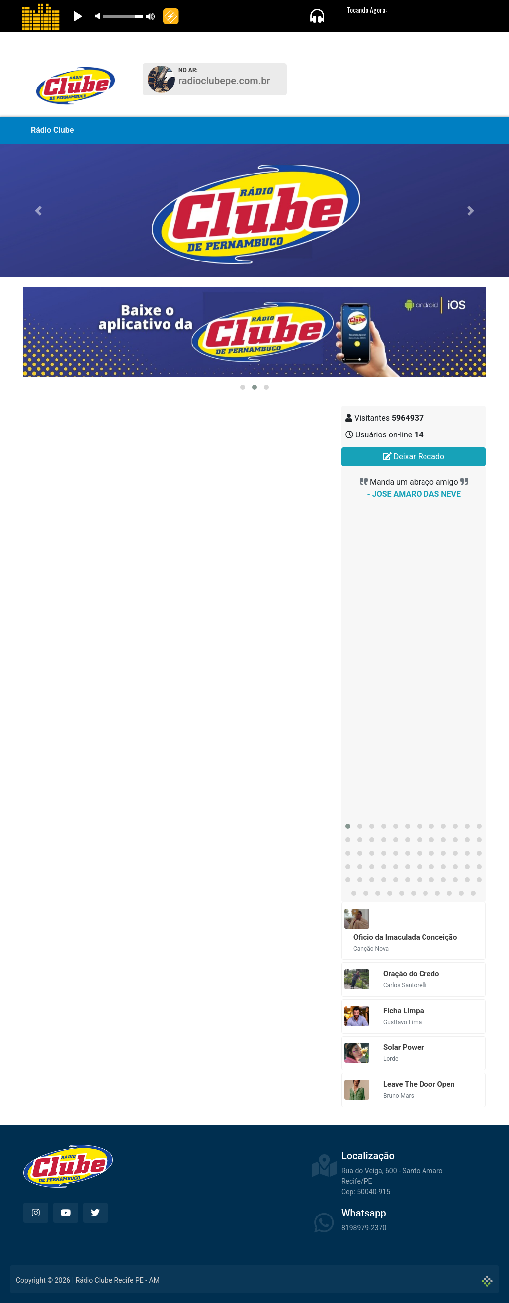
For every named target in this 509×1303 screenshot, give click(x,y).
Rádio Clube (52, 130)
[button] (38, 210)
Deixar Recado (413, 456)
